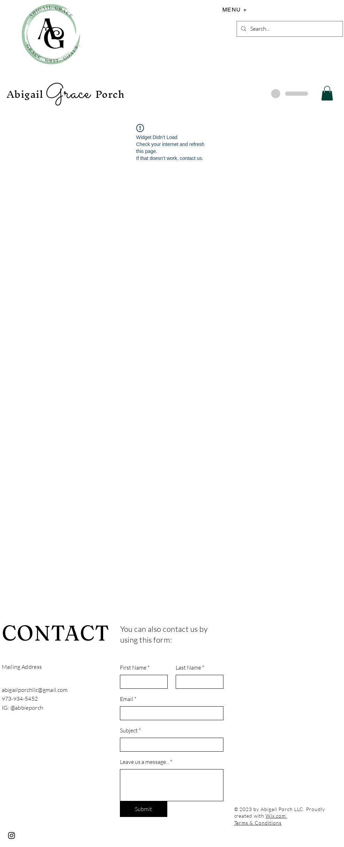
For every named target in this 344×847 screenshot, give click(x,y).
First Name (133, 667)
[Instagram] (11, 835)
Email (126, 699)
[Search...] (289, 28)
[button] (327, 93)
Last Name (188, 667)
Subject (129, 730)
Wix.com (276, 816)
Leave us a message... (144, 762)
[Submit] (143, 809)
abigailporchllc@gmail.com (35, 689)
